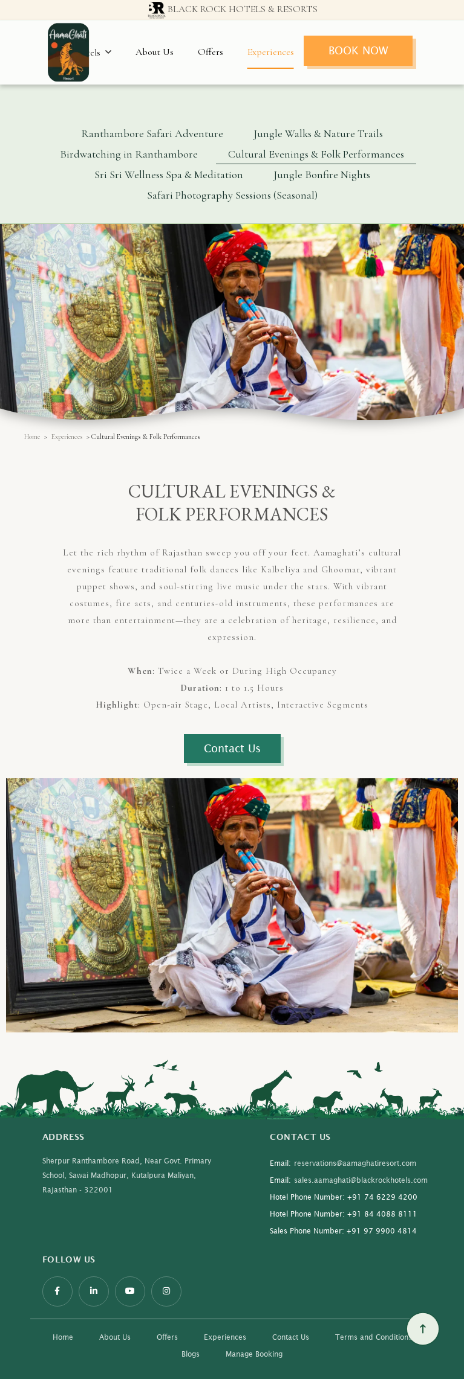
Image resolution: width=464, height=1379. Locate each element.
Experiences (270, 52)
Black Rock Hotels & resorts (232, 10)
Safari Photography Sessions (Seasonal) (232, 195)
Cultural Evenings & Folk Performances (316, 154)
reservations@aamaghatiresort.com (343, 1163)
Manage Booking (254, 1353)
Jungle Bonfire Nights (321, 174)
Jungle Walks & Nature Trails (318, 133)
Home (32, 436)
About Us (155, 52)
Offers (210, 52)
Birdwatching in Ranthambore (129, 154)
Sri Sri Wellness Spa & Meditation (168, 174)
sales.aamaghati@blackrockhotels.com (349, 1180)
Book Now (358, 50)
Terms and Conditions (373, 1337)
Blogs (190, 1353)
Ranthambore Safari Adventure (152, 133)
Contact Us (290, 1337)
